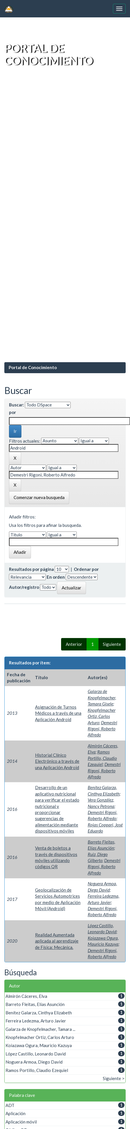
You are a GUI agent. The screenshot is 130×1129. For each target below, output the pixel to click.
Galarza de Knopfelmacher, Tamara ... (40, 1029)
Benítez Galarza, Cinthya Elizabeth (39, 1012)
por (12, 412)
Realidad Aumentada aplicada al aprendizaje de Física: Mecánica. (56, 941)
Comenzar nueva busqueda (39, 497)
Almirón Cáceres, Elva (26, 996)
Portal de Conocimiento (33, 367)
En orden (56, 577)
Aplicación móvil (21, 1121)
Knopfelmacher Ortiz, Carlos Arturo (102, 716)
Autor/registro (24, 587)
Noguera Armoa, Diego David (34, 1061)
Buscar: (16, 404)
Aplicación (15, 1113)
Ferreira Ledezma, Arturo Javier (36, 1020)
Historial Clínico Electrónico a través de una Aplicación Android (57, 761)
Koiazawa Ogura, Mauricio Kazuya (39, 1045)
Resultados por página (31, 569)
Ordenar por (86, 569)
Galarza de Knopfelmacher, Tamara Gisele (102, 697)
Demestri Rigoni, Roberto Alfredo (102, 729)
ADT (10, 1105)
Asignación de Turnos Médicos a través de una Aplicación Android (58, 713)
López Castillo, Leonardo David (36, 1053)
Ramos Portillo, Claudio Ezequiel (102, 758)
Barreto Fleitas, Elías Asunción (35, 1004)
